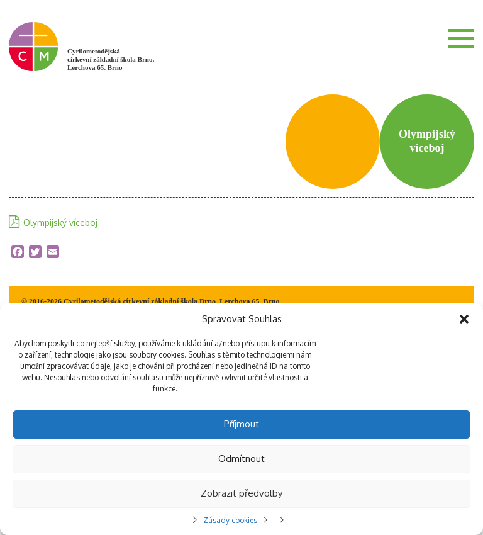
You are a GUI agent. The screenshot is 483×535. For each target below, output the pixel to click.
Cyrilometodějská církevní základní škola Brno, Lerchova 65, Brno (110, 59)
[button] (464, 319)
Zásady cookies (230, 520)
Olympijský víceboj (60, 222)
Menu (461, 38)
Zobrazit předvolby (241, 493)
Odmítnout (241, 459)
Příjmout (241, 424)
